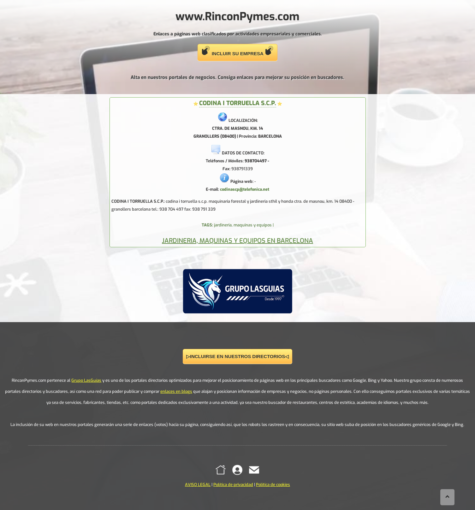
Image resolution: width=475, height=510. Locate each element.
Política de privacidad (233, 484)
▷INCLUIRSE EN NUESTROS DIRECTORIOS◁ (237, 356)
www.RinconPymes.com (237, 16)
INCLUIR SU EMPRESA (237, 51)
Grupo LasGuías (86, 380)
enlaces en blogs (176, 391)
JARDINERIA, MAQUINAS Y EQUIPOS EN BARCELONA (237, 241)
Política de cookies (273, 484)
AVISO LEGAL (198, 484)
